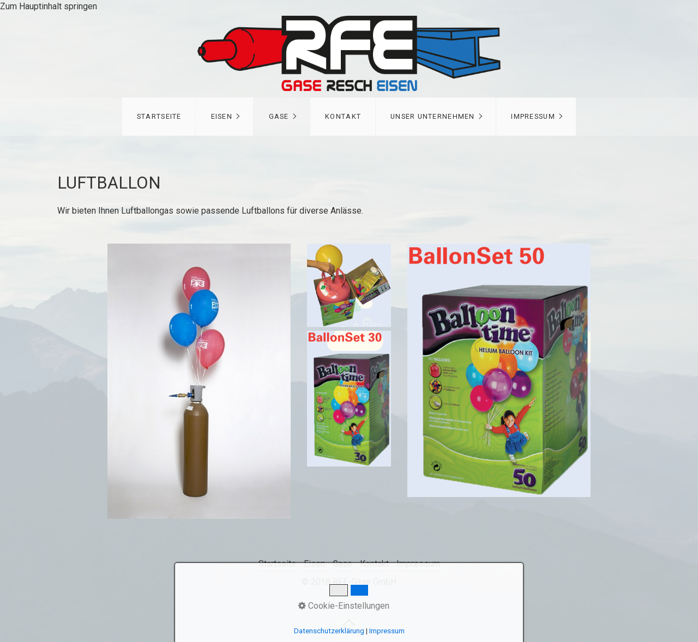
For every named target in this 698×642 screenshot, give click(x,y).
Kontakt (343, 116)
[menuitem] (159, 117)
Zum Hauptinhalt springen (48, 6)
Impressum (533, 116)
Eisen (221, 116)
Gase (279, 116)
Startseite (159, 116)
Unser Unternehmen (432, 116)
